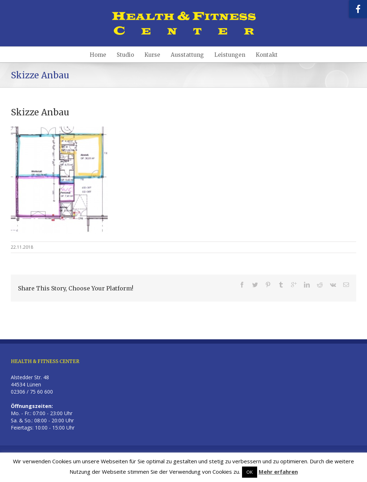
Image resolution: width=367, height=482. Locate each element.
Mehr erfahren (278, 471)
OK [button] (249, 472)
